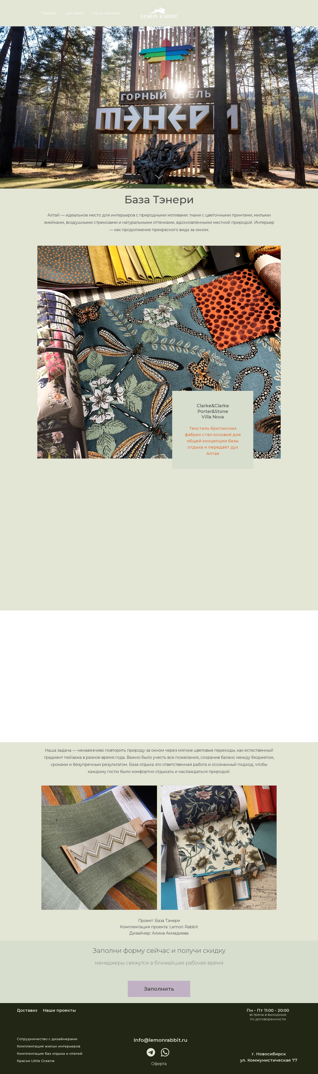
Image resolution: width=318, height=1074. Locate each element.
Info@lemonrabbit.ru (160, 1040)
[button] (159, 989)
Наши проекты (106, 13)
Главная (49, 13)
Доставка (74, 13)
